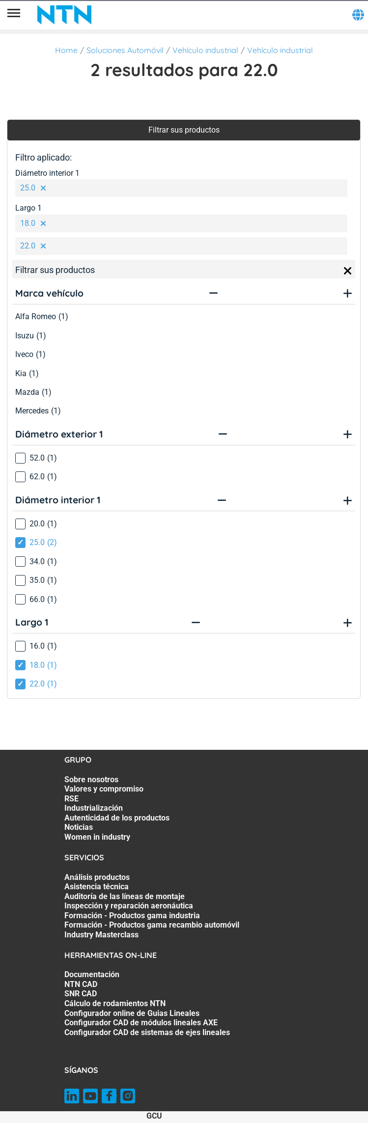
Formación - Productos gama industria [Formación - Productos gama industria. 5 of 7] (132, 915)
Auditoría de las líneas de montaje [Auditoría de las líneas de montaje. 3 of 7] (124, 896)
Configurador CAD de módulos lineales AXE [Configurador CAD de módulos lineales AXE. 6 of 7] (141, 1022)
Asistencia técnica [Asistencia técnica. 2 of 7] (96, 886)
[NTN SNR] (64, 15)
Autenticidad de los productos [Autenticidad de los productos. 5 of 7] (117, 817)
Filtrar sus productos (184, 130)
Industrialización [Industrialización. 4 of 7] (93, 808)
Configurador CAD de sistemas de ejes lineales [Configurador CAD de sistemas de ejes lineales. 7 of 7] (147, 1032)
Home (66, 50)
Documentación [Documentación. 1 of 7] (91, 974)
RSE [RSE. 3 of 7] (71, 798)
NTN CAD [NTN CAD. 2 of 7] (80, 984)
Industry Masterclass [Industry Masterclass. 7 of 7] (101, 934)
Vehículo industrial (205, 50)
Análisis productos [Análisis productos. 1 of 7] (97, 877)
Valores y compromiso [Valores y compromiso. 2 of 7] (103, 789)
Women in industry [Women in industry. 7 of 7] (97, 837)
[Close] (347, 271)
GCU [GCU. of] (154, 1116)
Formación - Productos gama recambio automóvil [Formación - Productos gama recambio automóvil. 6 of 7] (151, 925)
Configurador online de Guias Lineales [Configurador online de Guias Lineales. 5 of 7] (131, 1013)
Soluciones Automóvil (125, 50)
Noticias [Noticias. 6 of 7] (78, 827)
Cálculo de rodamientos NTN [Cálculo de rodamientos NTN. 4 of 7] (115, 1003)
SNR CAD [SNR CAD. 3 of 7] (80, 993)
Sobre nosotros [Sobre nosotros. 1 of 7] (91, 779)
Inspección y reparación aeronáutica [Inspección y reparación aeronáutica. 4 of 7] (128, 905)
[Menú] (14, 14)
